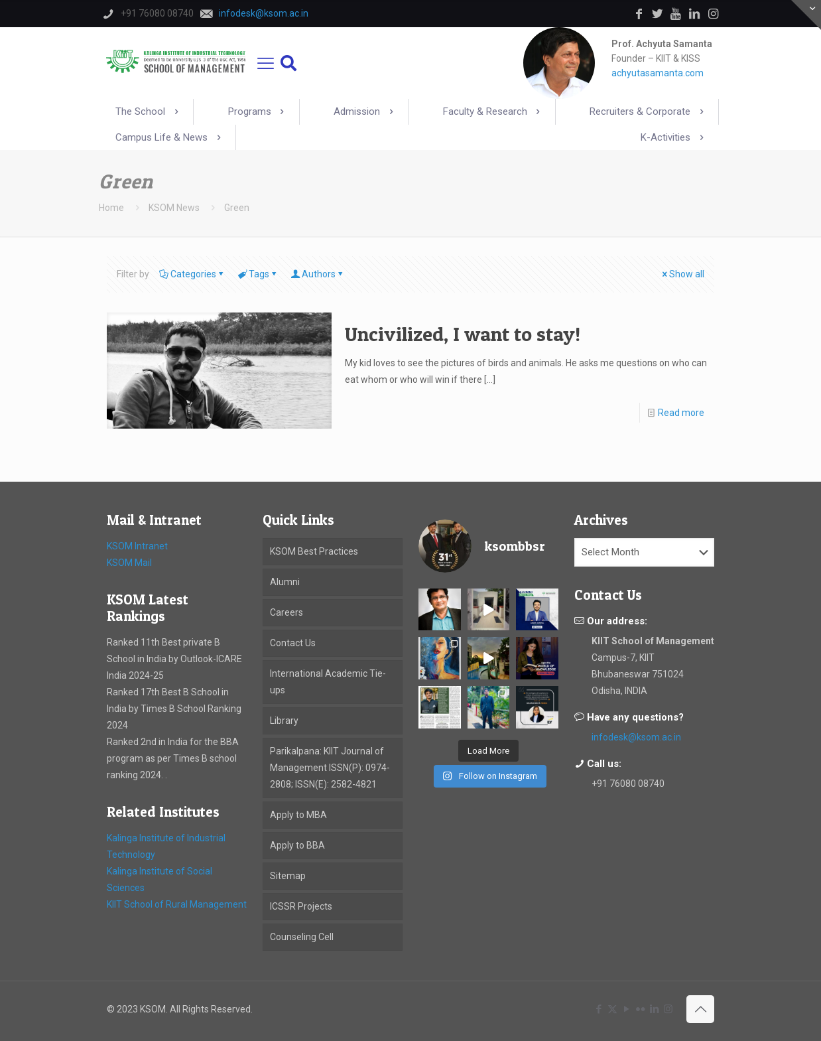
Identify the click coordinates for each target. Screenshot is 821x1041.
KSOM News (174, 207)
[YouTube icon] (626, 1009)
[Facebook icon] (598, 1009)
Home (111, 207)
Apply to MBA (298, 814)
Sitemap (288, 875)
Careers (286, 612)
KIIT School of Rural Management (177, 904)
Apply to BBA (297, 845)
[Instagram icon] (668, 1009)
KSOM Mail (129, 562)
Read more (681, 412)
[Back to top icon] (700, 1009)
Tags (258, 274)
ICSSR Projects (301, 906)
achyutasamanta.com (657, 73)
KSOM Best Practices (314, 551)
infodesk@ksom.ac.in (636, 737)
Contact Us (293, 643)
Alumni (285, 582)
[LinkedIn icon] (654, 1009)
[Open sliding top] (806, 15)
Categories (192, 274)
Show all (682, 274)
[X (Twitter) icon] (612, 1009)
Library (284, 720)
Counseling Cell (302, 937)
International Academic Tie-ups (328, 681)
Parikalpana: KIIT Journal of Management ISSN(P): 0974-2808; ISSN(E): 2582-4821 (330, 768)
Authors (317, 274)
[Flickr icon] (640, 1009)
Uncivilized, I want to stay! (462, 334)
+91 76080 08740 (628, 783)
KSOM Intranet (137, 546)
